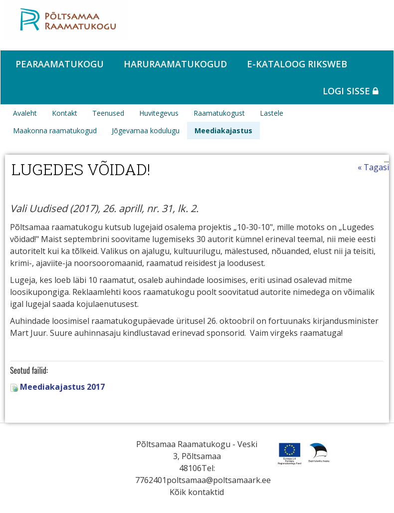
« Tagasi (373, 167)
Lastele (271, 113)
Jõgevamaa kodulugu (146, 130)
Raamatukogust (219, 113)
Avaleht (25, 113)
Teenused (108, 113)
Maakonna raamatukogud (55, 130)
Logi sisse (351, 91)
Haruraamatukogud (175, 64)
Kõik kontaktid (197, 492)
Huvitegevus (159, 113)
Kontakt (64, 113)
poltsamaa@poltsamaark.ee (219, 480)
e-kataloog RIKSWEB (297, 64)
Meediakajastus (223, 130)
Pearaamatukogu (59, 64)
